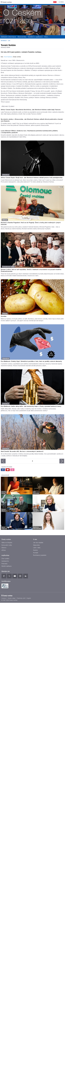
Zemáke (4, 487)
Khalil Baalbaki (8, 121)
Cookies (3, 769)
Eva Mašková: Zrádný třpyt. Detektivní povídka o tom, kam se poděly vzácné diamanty (31, 532)
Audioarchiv (5, 732)
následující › (61, 631)
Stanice (4, 718)
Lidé (9, 40)
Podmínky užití (21, 769)
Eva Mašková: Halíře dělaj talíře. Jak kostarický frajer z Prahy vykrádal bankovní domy (31, 577)
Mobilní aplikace (7, 737)
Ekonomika (22, 37)
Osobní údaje (11, 769)
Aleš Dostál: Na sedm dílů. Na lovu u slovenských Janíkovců (22, 622)
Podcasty (4, 734)
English (29, 769)
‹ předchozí (3, 631)
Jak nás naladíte (38, 713)
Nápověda (36, 716)
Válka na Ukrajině (7, 713)
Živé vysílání (5, 729)
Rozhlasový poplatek (39, 726)
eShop (4, 721)
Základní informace (8, 37)
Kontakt (35, 723)
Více (46, 37)
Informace (4, 40)
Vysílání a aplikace (35, 37)
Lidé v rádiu (36, 718)
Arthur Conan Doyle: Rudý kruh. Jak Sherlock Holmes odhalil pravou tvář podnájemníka (31, 348)
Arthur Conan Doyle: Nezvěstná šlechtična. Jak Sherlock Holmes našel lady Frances (30, 209)
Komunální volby (7, 716)
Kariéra (35, 721)
